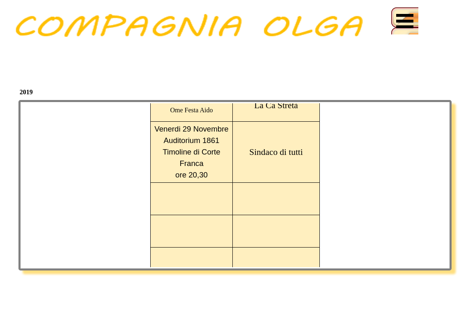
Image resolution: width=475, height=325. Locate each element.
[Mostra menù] (404, 20)
